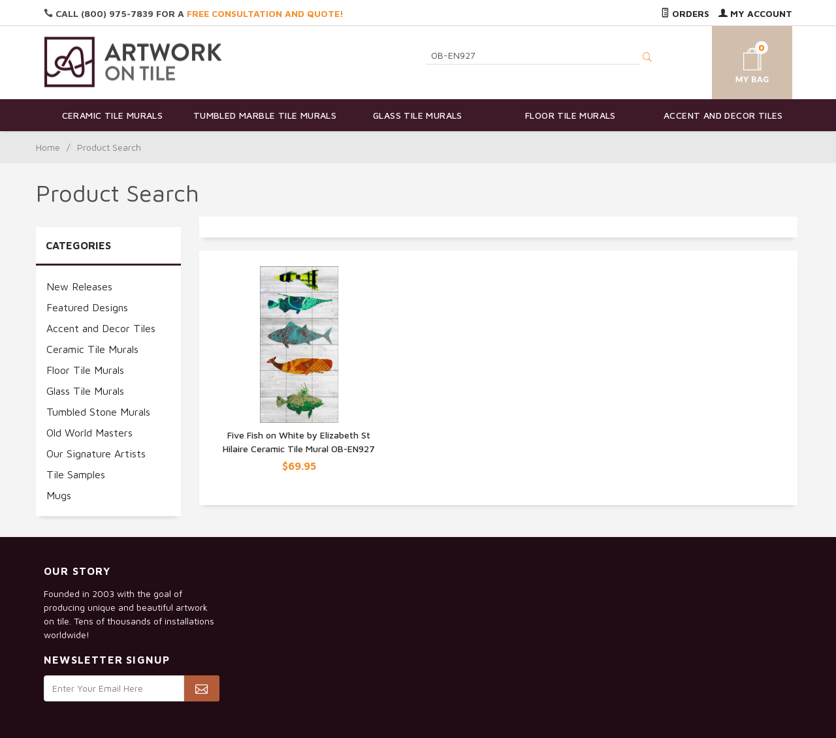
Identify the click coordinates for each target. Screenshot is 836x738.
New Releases (79, 286)
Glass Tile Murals (417, 115)
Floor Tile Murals (570, 115)
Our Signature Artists (96, 453)
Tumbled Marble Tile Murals (264, 115)
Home (48, 147)
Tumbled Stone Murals (98, 412)
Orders (685, 13)
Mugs (58, 495)
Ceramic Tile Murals (112, 115)
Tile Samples (75, 474)
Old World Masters (89, 432)
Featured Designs (87, 307)
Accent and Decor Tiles (723, 115)
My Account (755, 13)
